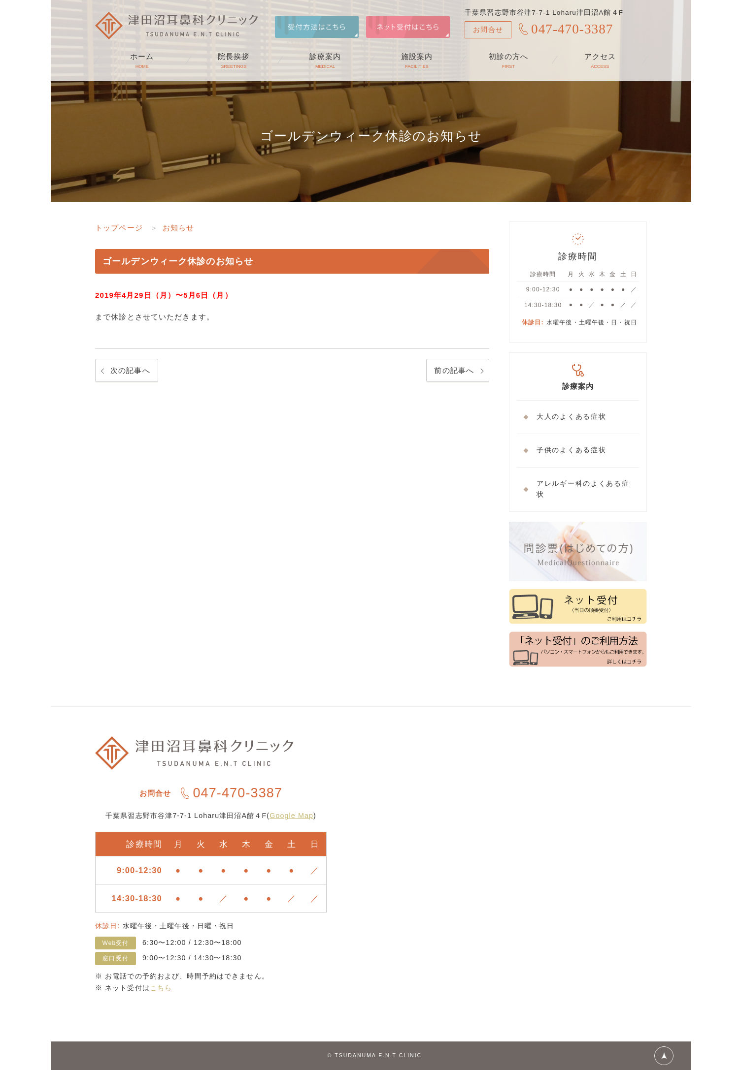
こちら (161, 988)
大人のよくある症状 (571, 416)
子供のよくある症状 (571, 450)
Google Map (291, 815)
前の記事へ (454, 370)
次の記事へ (130, 370)
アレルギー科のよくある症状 (583, 489)
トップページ (119, 227)
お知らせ (179, 227)
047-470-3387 (572, 29)
